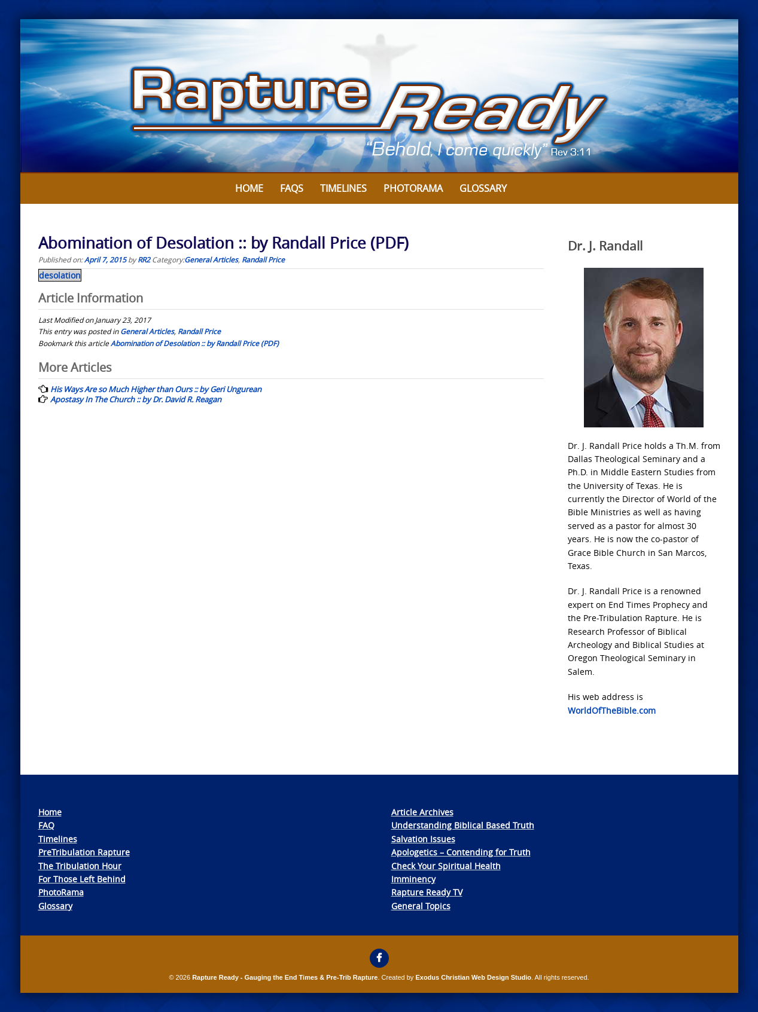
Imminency (413, 879)
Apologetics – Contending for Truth (461, 852)
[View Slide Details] (379, 96)
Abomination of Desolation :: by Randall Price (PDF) (195, 343)
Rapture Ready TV (426, 892)
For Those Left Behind (82, 879)
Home (249, 188)
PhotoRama (61, 892)
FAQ (46, 825)
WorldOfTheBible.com (612, 710)
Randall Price (263, 259)
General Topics (420, 906)
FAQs (291, 188)
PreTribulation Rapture (84, 852)
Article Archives (422, 812)
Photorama (413, 188)
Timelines (343, 188)
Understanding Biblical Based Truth (462, 825)
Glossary (483, 188)
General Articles (211, 259)
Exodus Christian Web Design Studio (473, 977)
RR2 (144, 259)
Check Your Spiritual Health (446, 866)
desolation (60, 275)
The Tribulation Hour (79, 866)
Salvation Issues (423, 839)
